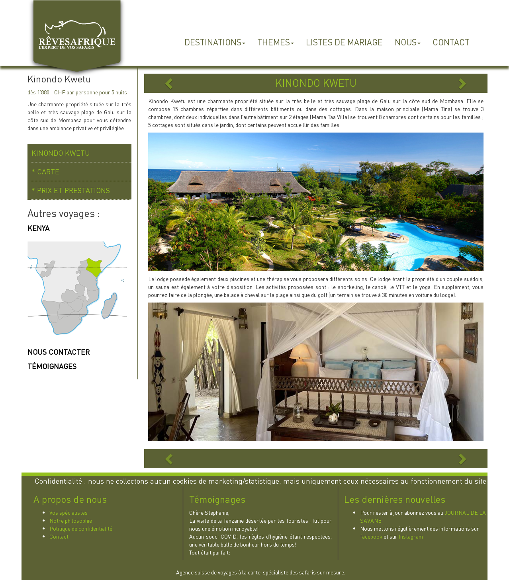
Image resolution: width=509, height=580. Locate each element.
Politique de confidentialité (80, 528)
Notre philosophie (70, 520)
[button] (170, 83)
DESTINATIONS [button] (214, 42)
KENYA (38, 227)
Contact (59, 536)
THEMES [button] (275, 42)
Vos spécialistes (68, 512)
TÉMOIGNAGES (51, 366)
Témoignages (217, 499)
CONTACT (451, 42)
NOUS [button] (408, 42)
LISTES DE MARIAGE (344, 42)
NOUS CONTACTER (58, 351)
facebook (371, 536)
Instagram (411, 536)
